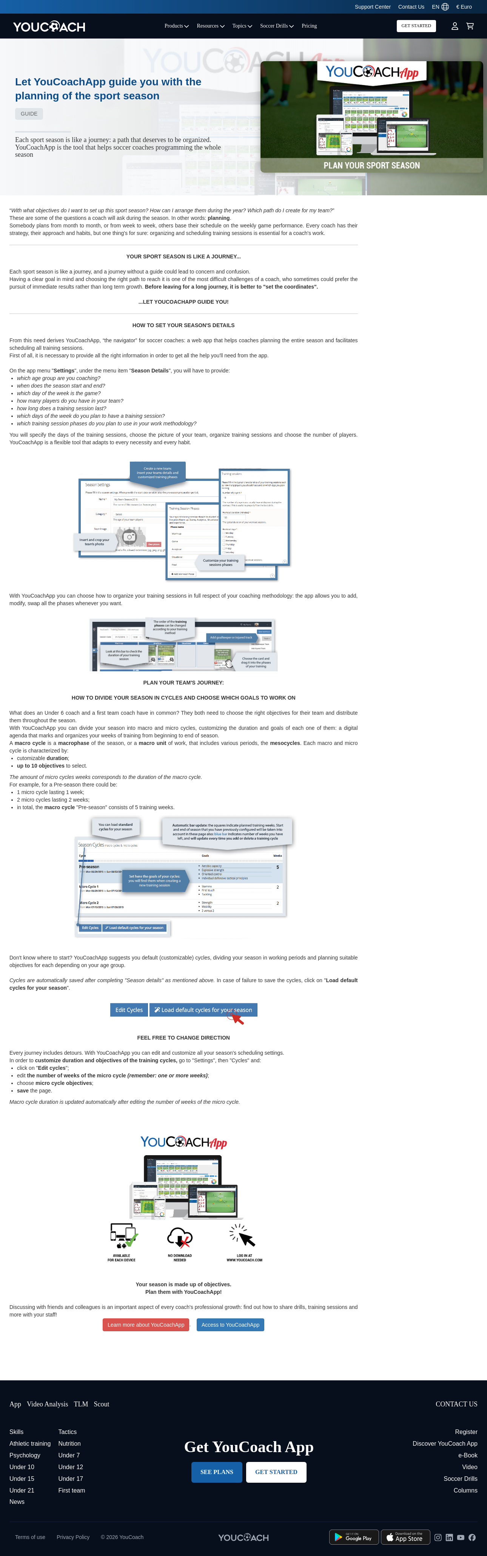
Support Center (373, 7)
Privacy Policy (73, 1537)
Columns (466, 1490)
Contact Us (411, 7)
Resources (211, 26)
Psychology (24, 1455)
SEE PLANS (216, 1472)
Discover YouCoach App (445, 1443)
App (15, 1404)
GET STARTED (416, 25)
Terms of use (30, 1537)
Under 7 (69, 1455)
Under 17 (70, 1479)
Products (177, 26)
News (17, 1502)
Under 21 (21, 1490)
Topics (243, 26)
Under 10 (21, 1467)
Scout (101, 1404)
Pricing (309, 26)
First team (71, 1490)
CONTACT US (457, 1404)
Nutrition (69, 1443)
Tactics (67, 1432)
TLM (81, 1404)
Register (466, 1432)
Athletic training (30, 1443)
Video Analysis (47, 1404)
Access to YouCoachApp (230, 1325)
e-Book (468, 1455)
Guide (29, 114)
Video (470, 1467)
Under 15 (21, 1479)
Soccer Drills (277, 26)
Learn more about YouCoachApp (146, 1325)
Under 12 (70, 1467)
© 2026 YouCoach (122, 1537)
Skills (16, 1432)
